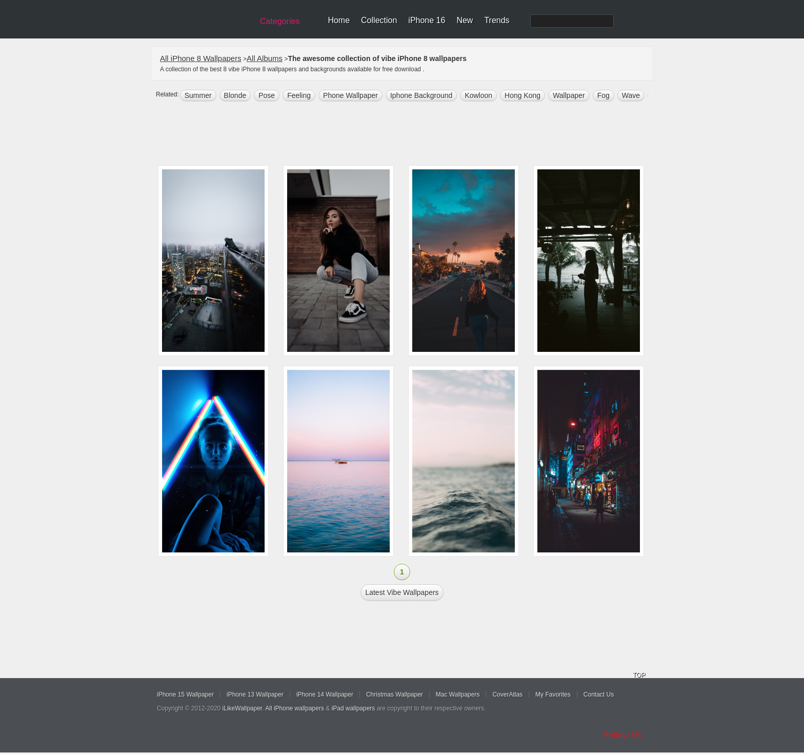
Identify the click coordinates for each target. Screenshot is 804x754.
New (464, 20)
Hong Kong (522, 95)
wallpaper (569, 95)
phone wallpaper (350, 95)
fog (603, 95)
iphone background (421, 95)
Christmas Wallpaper (394, 694)
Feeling (299, 95)
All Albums (265, 58)
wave (631, 95)
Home (339, 20)
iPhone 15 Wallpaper (185, 694)
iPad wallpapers (353, 708)
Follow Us (623, 735)
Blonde (235, 95)
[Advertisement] (408, 134)
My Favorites (553, 694)
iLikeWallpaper (243, 708)
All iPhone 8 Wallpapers (201, 58)
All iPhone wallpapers (294, 708)
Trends (496, 20)
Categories (279, 21)
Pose (266, 95)
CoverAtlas (507, 694)
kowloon (478, 95)
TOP (639, 675)
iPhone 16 (426, 20)
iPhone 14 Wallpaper (324, 694)
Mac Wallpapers (458, 694)
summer (198, 95)
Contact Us (599, 694)
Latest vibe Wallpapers (401, 592)
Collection (379, 20)
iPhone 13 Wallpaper (255, 694)
